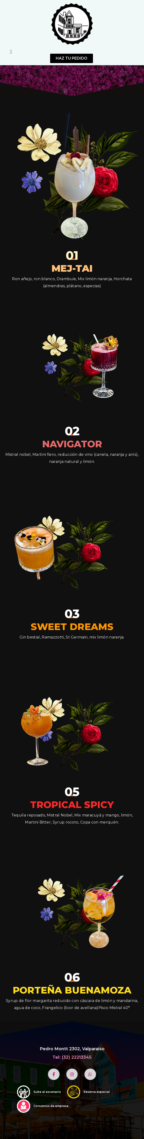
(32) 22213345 (77, 1057)
